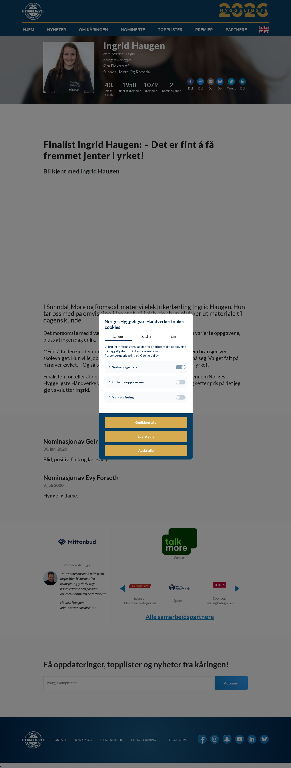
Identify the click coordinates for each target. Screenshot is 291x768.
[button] (146, 367)
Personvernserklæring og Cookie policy (132, 355)
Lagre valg (146, 436)
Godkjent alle (146, 422)
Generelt (118, 336)
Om (173, 336)
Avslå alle (146, 450)
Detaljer (146, 336)
